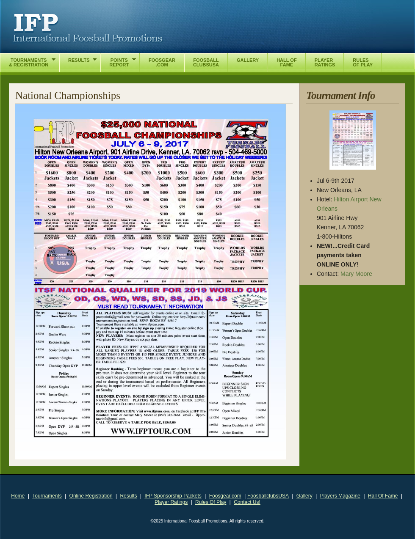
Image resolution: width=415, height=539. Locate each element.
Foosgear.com (225, 496)
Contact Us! (247, 502)
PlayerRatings (325, 62)
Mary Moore (356, 273)
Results (128, 496)
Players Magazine (340, 496)
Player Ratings (171, 502)
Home (18, 496)
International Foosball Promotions (87, 28)
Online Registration (91, 496)
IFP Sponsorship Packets (173, 496)
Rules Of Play (210, 502)
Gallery (304, 496)
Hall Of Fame (383, 496)
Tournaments (46, 496)
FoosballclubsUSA (268, 496)
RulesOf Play (363, 62)
